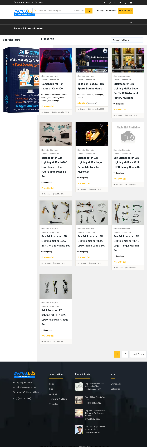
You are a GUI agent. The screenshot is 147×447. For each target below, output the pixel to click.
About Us (29, 2)
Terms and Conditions (58, 399)
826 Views (47, 194)
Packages (39, 2)
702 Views (47, 342)
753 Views (47, 263)
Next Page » (138, 354)
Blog (51, 389)
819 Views (119, 115)
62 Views (83, 109)
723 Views (119, 268)
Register (111, 10)
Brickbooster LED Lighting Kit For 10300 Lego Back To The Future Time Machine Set (54, 167)
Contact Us (53, 404)
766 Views (83, 189)
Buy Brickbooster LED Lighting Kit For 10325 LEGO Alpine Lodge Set (91, 241)
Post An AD (125, 10)
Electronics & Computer (49, 76)
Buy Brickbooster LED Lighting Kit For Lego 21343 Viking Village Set (55, 241)
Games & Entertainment (28, 28)
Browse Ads (19, 2)
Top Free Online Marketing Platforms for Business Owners (95, 413)
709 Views (83, 263)
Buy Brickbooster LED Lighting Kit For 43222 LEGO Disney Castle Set (127, 162)
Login (101, 10)
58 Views (47, 112)
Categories (115, 389)
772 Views (119, 185)
